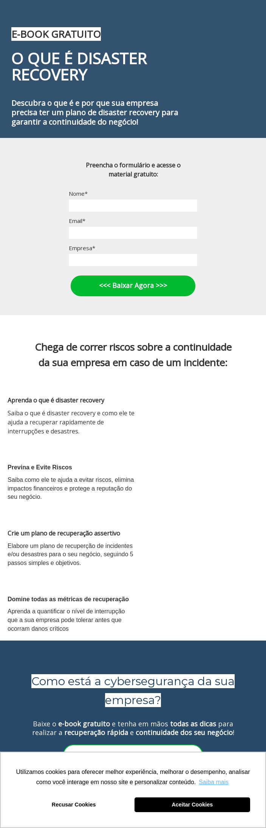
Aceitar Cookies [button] (192, 805)
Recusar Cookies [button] (74, 805)
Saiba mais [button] (214, 782)
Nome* (78, 193)
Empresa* (82, 248)
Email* (77, 220)
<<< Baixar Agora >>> (133, 285)
